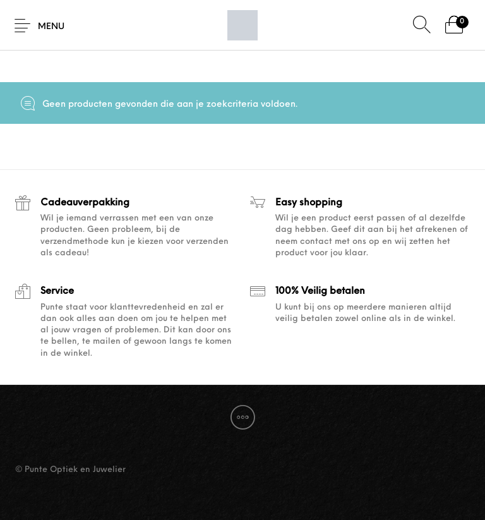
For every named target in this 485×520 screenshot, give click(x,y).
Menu (51, 27)
